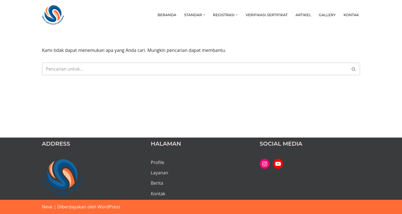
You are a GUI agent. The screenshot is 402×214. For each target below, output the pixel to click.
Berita (157, 183)
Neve (47, 207)
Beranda (166, 15)
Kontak (351, 15)
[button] (204, 15)
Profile (157, 162)
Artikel (303, 15)
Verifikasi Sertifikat (267, 15)
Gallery (327, 15)
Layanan (159, 173)
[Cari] (195, 68)
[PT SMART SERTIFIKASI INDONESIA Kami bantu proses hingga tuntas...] (53, 15)
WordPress (109, 207)
